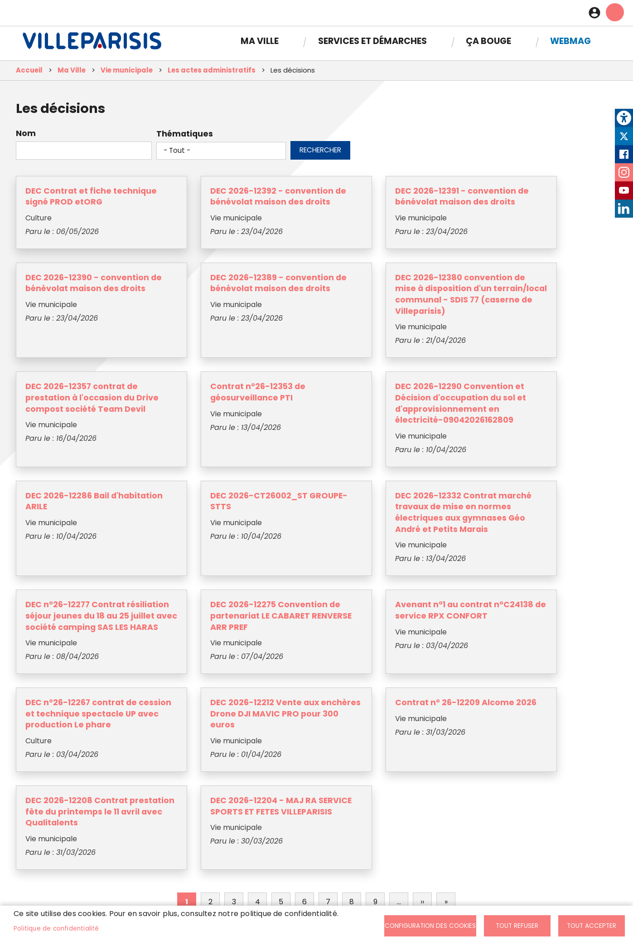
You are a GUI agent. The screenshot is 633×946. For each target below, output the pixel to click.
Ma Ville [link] (260, 37)
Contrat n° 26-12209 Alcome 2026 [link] (207, 669)
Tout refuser (517, 926)
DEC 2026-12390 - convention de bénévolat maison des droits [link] (498, 205)
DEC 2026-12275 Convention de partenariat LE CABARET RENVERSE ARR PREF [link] (215, 560)
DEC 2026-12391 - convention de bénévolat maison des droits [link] (358, 205)
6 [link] (304, 776)
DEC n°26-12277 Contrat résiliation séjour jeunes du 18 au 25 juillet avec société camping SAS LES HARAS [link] (76, 566)
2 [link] (210, 776)
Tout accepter (591, 926)
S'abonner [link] (495, 887)
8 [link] (351, 776)
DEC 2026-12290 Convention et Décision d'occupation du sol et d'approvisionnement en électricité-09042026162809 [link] (84, 446)
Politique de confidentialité (56, 928)
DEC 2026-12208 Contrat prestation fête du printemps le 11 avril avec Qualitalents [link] (357, 680)
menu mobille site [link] (615, 11)
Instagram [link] (624, 172)
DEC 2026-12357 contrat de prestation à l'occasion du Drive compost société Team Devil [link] (355, 314)
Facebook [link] (624, 154)
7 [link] (328, 776)
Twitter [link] (624, 136)
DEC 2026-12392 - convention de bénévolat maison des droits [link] (218, 205)
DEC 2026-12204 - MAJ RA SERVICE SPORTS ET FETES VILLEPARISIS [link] (498, 675)
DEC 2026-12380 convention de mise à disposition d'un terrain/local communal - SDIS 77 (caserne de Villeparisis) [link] (216, 320)
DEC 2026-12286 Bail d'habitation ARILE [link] (207, 429)
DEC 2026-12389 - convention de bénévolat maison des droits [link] (78, 303)
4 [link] (257, 776)
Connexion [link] (597, 11)
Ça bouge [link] (488, 37)
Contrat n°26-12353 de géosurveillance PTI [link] (492, 298)
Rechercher (320, 153)
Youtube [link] (624, 190)
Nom (26, 136)
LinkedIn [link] (624, 209)
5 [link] (281, 776)
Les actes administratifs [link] (212, 73)
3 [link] (234, 776)
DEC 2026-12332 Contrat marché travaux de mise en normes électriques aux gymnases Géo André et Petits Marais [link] (496, 446)
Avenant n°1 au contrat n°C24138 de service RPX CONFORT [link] (356, 554)
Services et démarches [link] (372, 37)
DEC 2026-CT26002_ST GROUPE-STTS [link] (353, 429)
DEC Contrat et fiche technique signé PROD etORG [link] (71, 205)
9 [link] (375, 776)
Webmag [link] (570, 37)
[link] (624, 118)
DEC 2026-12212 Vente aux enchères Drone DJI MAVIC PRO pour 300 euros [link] (75, 680)
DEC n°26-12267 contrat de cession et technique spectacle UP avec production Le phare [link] (495, 560)
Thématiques (184, 137)
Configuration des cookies (430, 926)
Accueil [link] (29, 73)
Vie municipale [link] (127, 73)
